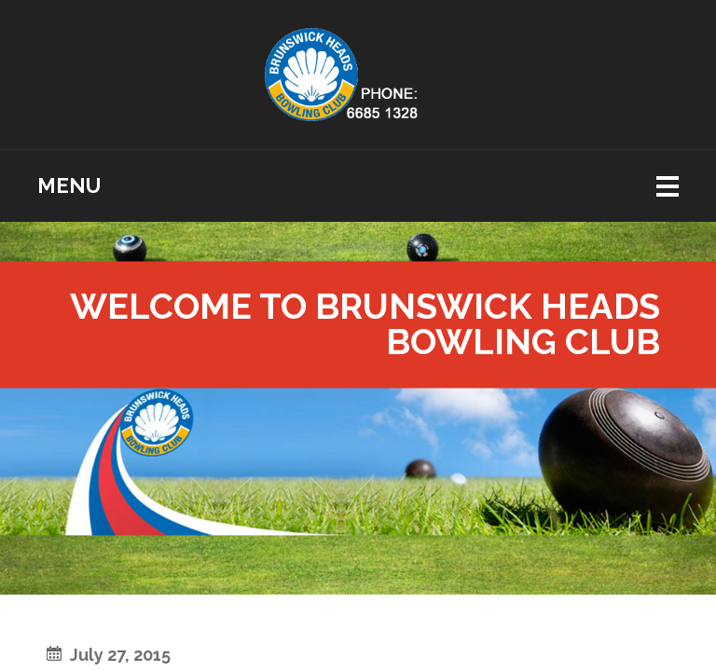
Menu (69, 185)
